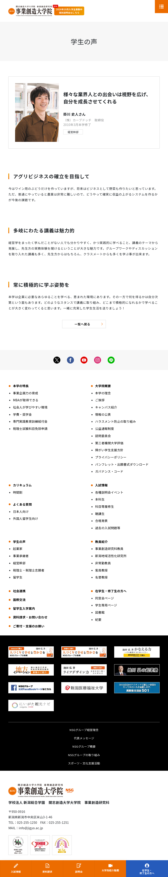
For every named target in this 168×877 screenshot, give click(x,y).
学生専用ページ (106, 605)
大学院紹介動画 (110, 870)
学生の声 (19, 541)
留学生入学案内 (24, 608)
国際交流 (19, 599)
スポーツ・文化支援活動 (84, 763)
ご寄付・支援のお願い (28, 626)
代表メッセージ (84, 738)
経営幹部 (73, 132)
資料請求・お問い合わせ (30, 617)
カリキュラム (22, 485)
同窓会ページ (104, 598)
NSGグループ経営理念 (83, 730)
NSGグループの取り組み (84, 755)
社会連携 (19, 591)
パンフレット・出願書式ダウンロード (122, 464)
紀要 (98, 619)
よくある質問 (22, 504)
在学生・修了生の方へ (147, 872)
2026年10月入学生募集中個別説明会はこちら (69, 11)
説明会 (78, 871)
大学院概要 (103, 386)
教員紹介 (101, 541)
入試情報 (16, 871)
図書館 (100, 612)
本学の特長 (21, 386)
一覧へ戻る (82, 324)
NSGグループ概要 (84, 746)
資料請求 (47, 871)
